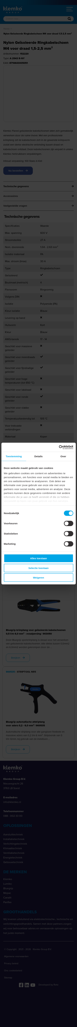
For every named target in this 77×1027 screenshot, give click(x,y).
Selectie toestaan (38, 567)
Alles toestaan (38, 558)
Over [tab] (63, 456)
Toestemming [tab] (14, 456)
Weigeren (38, 577)
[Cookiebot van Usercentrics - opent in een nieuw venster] (58, 447)
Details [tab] (38, 456)
